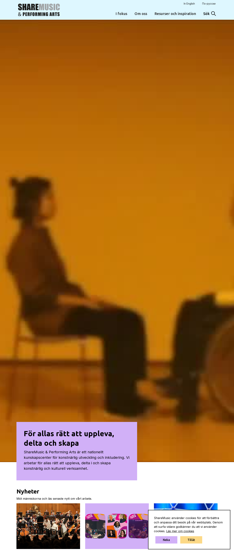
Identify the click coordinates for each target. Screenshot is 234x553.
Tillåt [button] (191, 539)
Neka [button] (166, 539)
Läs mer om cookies (180, 531)
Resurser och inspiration (175, 14)
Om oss (141, 14)
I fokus (121, 14)
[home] (39, 10)
